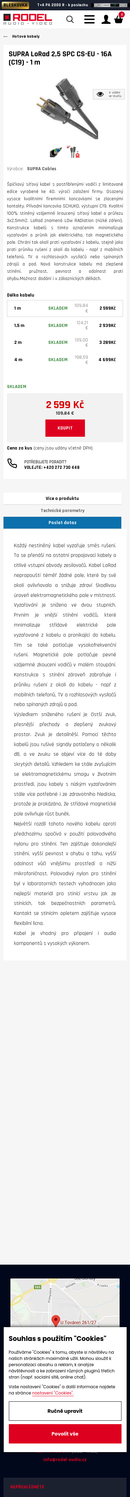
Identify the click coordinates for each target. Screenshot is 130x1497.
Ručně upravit (65, 1411)
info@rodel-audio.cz (65, 1459)
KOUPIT (65, 428)
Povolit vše (65, 1433)
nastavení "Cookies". (53, 1393)
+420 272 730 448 (61, 467)
